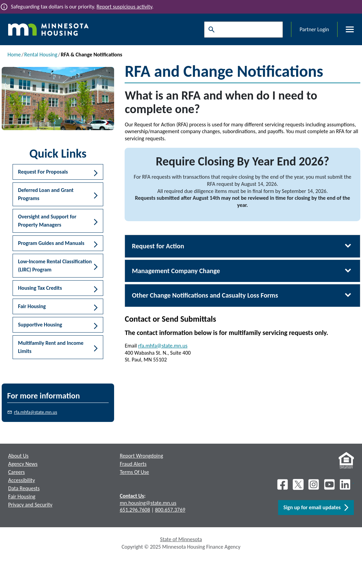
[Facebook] (282, 484)
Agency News (22, 464)
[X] (298, 484)
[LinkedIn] (346, 484)
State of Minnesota (181, 539)
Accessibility (21, 480)
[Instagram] (313, 484)
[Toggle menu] (346, 29)
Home (14, 54)
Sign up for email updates (316, 507)
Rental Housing (40, 54)
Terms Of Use (134, 472)
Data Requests (24, 488)
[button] (58, 172)
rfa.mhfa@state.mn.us (35, 412)
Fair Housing (21, 496)
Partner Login (314, 29)
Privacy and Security (30, 504)
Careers (16, 472)
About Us (18, 455)
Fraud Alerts (133, 464)
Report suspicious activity (124, 6)
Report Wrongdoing (141, 455)
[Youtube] (329, 484)
